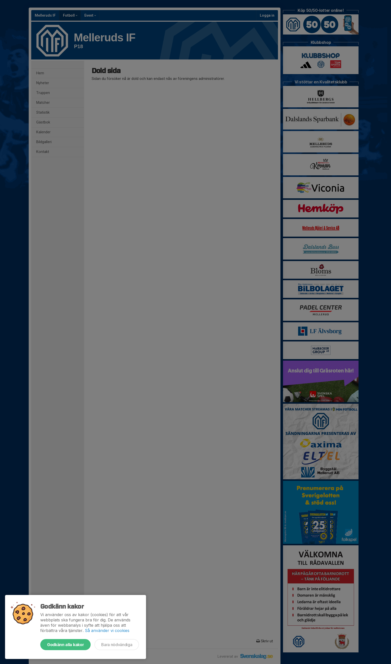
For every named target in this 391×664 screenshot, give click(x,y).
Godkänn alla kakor (65, 644)
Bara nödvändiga (116, 644)
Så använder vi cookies (107, 630)
